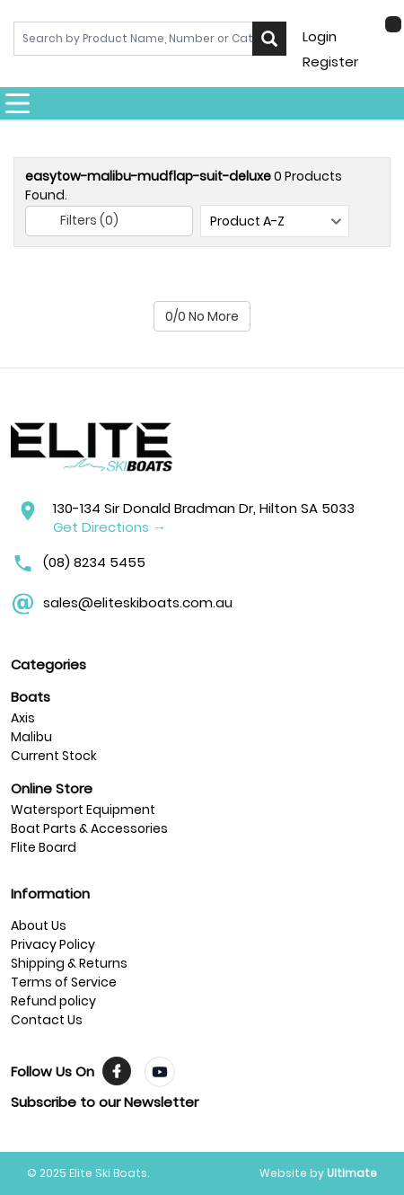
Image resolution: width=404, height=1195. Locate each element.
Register (330, 61)
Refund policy (53, 1001)
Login (320, 36)
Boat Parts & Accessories (89, 828)
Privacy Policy (53, 944)
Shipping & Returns (69, 963)
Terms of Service (64, 982)
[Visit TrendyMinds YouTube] (160, 1072)
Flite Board (43, 847)
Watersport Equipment (83, 810)
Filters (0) (77, 221)
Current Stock (54, 756)
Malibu (31, 737)
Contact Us (47, 1020)
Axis (23, 718)
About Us (38, 925)
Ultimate (352, 1173)
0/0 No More (202, 316)
